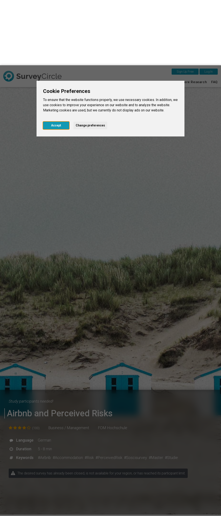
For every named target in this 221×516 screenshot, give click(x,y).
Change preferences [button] (90, 60)
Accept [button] (56, 60)
